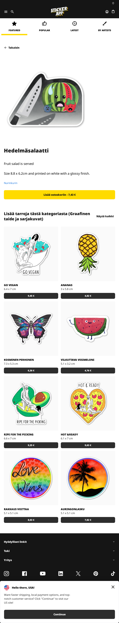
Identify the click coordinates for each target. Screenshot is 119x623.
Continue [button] (59, 614)
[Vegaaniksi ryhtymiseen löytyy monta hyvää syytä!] (31, 254)
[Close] (113, 587)
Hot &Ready (69, 434)
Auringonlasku (73, 509)
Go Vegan (11, 285)
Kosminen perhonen (19, 360)
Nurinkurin (10, 183)
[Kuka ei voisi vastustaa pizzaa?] (88, 403)
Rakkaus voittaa (16, 509)
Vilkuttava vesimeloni (77, 360)
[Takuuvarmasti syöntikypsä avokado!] (31, 403)
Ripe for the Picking (18, 434)
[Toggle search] (12, 12)
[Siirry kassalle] (113, 11)
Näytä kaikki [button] (105, 216)
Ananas (66, 285)
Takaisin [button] (12, 47)
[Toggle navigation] (6, 12)
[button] (59, 194)
